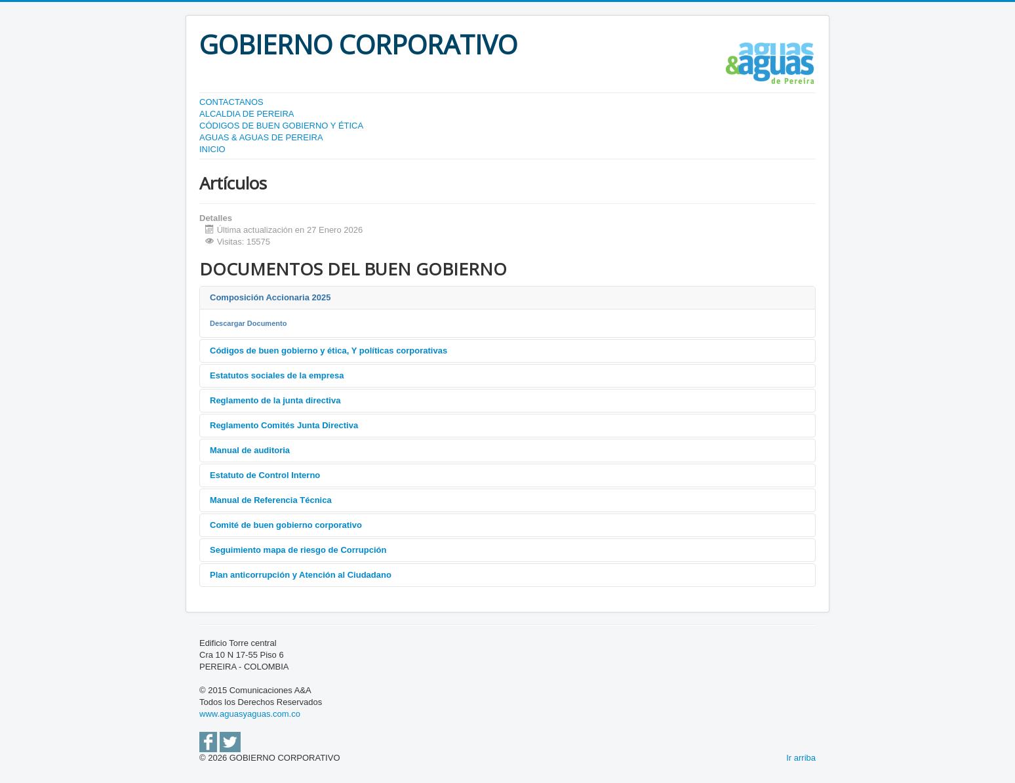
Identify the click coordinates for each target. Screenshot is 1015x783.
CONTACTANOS (231, 102)
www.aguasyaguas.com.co (249, 714)
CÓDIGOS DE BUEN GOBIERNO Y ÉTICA (281, 125)
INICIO (212, 149)
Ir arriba (801, 758)
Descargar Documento (248, 323)
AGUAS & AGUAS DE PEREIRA (261, 137)
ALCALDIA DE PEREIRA (246, 114)
